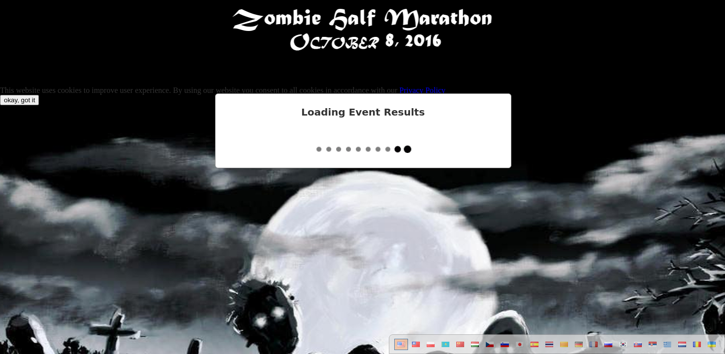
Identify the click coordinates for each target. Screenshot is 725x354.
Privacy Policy (422, 90)
